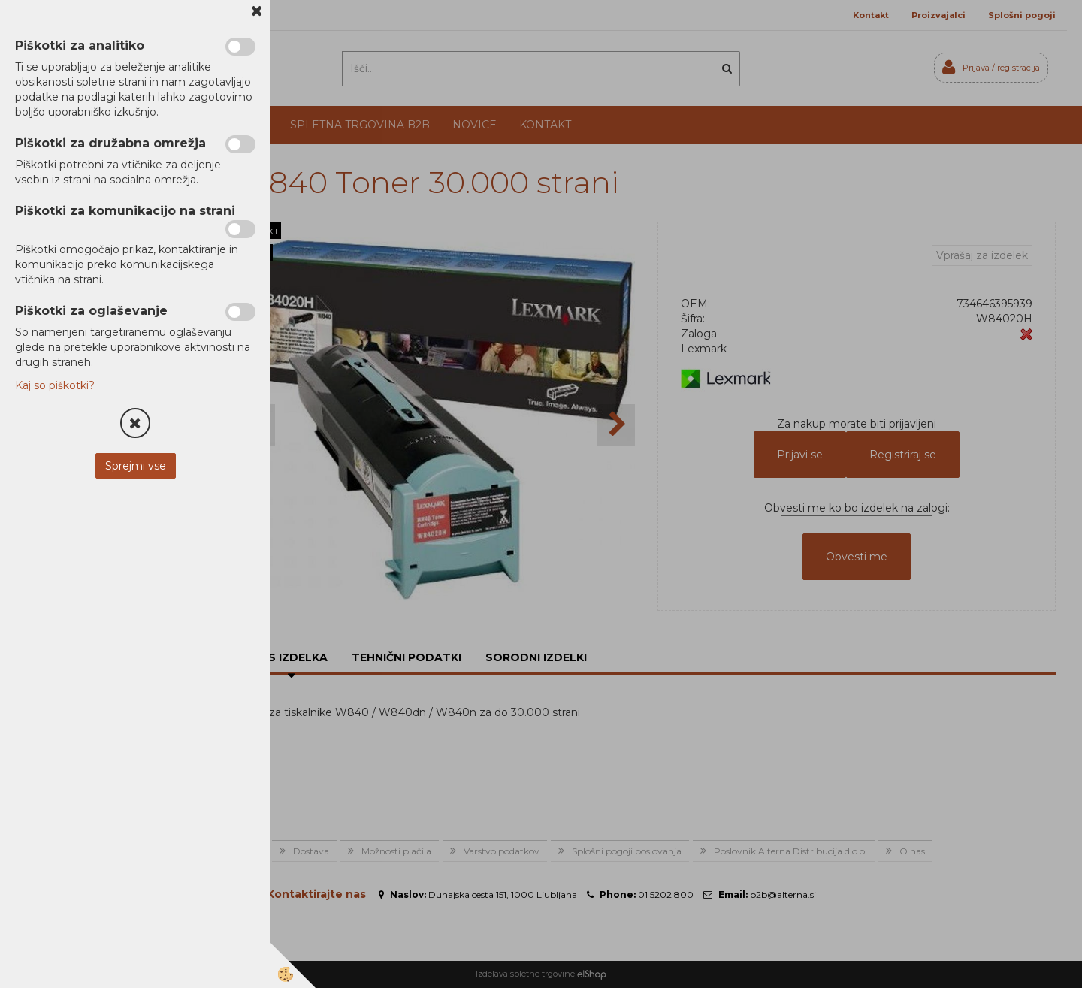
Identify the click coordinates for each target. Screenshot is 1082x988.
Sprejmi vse (135, 466)
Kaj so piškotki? (55, 385)
